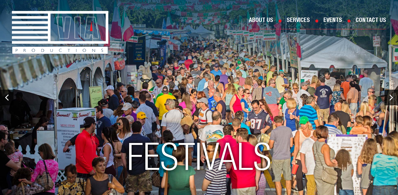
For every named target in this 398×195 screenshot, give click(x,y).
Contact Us (371, 21)
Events (332, 21)
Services (298, 21)
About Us (261, 21)
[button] (7, 97)
